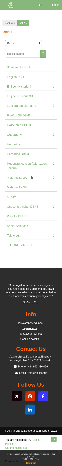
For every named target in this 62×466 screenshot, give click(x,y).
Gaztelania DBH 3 (19, 125)
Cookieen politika (31, 459)
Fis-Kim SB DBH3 (19, 115)
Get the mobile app (16, 447)
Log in (55, 4)
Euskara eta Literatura (21, 105)
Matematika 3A (17, 177)
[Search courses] (23, 54)
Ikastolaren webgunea (30, 323)
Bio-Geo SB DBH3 (19, 67)
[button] (42, 5)
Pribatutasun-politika (30, 333)
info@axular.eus (37, 372)
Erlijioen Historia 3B (20, 96)
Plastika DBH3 (16, 216)
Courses (10, 22)
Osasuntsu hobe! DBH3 (22, 206)
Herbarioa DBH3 (18, 154)
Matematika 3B (17, 187)
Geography (14, 134)
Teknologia (14, 235)
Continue (31, 463)
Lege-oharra (29, 328)
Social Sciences (17, 226)
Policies (9, 443)
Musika (11, 197)
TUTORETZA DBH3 (20, 245)
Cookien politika (29, 339)
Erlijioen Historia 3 (19, 86)
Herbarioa (13, 144)
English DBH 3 (16, 77)
